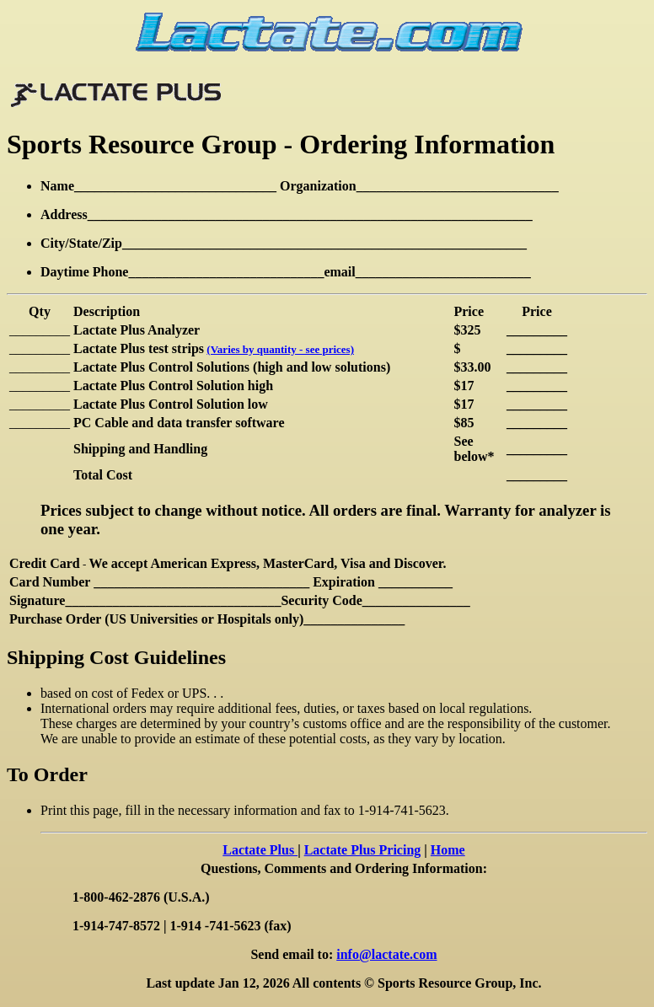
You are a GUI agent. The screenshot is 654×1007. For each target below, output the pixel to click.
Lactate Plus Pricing (362, 850)
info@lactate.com (386, 954)
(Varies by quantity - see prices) (280, 349)
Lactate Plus (260, 850)
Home (448, 850)
